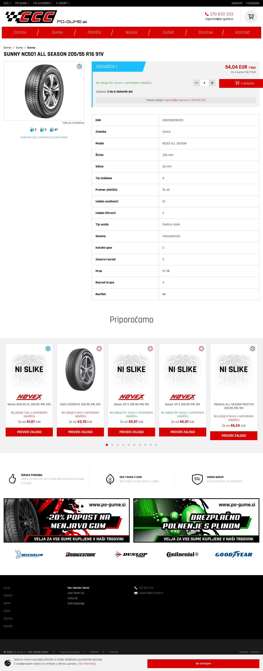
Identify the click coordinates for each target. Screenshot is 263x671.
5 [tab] (129, 444)
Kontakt (243, 32)
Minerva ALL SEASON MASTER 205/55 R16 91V (234, 405)
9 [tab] (151, 444)
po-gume (22, 3)
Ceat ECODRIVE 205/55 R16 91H (80, 403)
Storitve (205, 32)
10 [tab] (156, 444)
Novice (131, 32)
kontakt (237, 3)
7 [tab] (140, 444)
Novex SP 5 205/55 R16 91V (131, 403)
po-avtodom (43, 3)
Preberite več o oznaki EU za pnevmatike (44, 137)
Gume (57, 32)
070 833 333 (221, 14)
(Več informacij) (87, 665)
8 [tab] (145, 444)
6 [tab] (134, 444)
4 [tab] (123, 444)
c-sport (63, 3)
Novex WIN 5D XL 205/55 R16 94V (29, 403)
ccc (8, 3)
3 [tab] (118, 444)
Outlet (168, 32)
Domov (20, 32)
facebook (252, 3)
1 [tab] (107, 444)
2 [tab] (112, 444)
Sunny (31, 48)
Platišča (94, 32)
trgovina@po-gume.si (219, 19)
